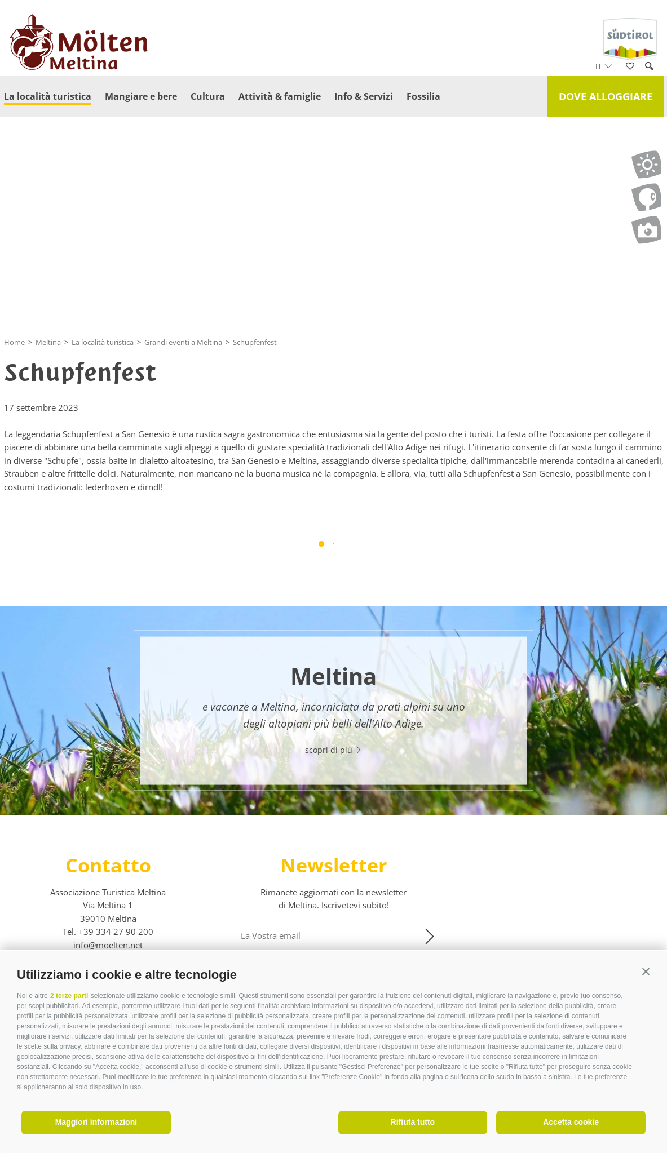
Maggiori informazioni (96, 1122)
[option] (333, 710)
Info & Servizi (363, 96)
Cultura (208, 96)
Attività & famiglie (279, 96)
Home (14, 342)
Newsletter (333, 865)
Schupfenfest (255, 342)
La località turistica (47, 96)
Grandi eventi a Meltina (183, 342)
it (603, 66)
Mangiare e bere (141, 96)
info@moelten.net (108, 945)
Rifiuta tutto (413, 1122)
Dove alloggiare (605, 96)
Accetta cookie (571, 1122)
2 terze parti (69, 996)
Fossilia (423, 96)
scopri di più (334, 749)
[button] (646, 972)
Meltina (48, 342)
